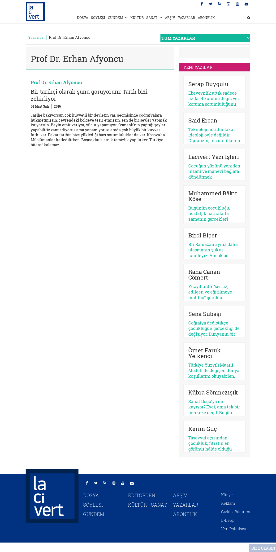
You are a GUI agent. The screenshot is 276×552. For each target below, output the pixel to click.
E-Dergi (227, 520)
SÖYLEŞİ (98, 17)
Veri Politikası (233, 528)
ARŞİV (170, 17)
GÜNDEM (115, 17)
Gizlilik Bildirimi (235, 511)
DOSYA (82, 17)
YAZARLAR (186, 17)
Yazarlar (35, 37)
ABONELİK (206, 17)
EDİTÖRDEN (141, 495)
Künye (227, 494)
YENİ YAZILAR (197, 67)
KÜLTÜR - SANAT (143, 17)
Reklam (228, 503)
